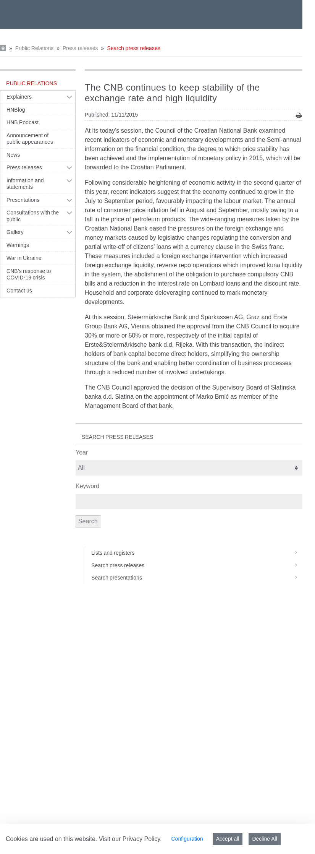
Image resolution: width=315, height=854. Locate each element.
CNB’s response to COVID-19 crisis (28, 274)
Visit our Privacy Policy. (130, 839)
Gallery (15, 232)
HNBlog (15, 110)
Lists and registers (196, 553)
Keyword (87, 486)
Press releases (80, 48)
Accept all (227, 839)
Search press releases (133, 48)
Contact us (19, 290)
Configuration (187, 839)
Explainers (19, 97)
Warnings (17, 245)
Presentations (23, 200)
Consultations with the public (32, 215)
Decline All (264, 839)
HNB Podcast (22, 122)
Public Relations (34, 48)
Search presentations (196, 578)
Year (82, 452)
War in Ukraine (24, 258)
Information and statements (25, 183)
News (13, 155)
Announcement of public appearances (29, 138)
